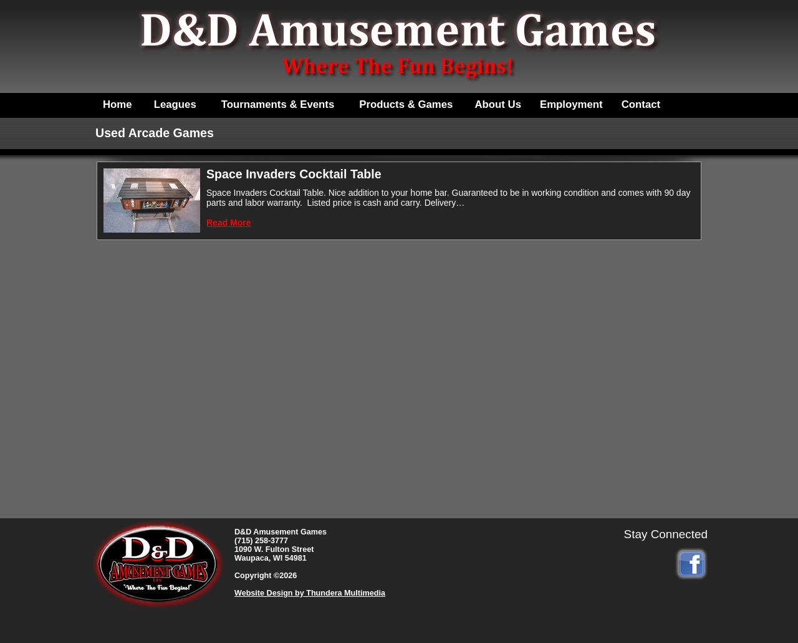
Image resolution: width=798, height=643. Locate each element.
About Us (497, 104)
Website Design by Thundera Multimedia (309, 593)
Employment (571, 104)
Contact (641, 104)
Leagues (175, 104)
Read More (228, 223)
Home (117, 104)
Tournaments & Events (278, 104)
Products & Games (406, 104)
